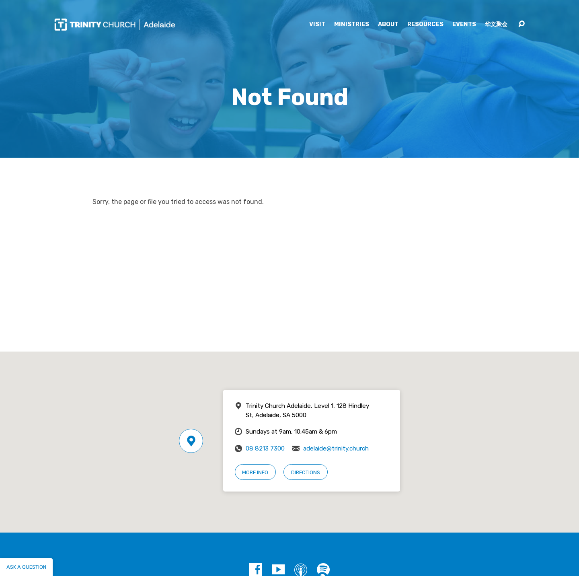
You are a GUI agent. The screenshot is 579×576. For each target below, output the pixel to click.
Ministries (351, 24)
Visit (317, 24)
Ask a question (26, 567)
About (388, 24)
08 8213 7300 (265, 448)
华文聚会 (496, 24)
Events (464, 24)
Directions (305, 472)
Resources (425, 24)
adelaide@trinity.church (336, 448)
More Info (255, 472)
